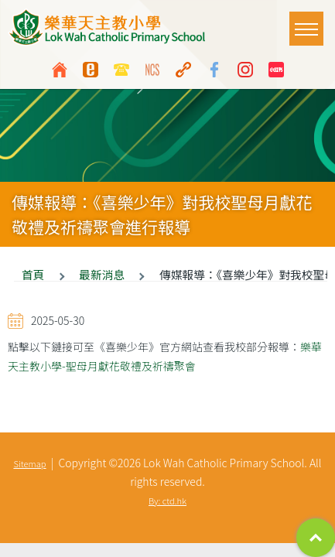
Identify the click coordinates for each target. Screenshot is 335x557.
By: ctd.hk (167, 500)
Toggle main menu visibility (309, 21)
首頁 (33, 274)
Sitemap (29, 463)
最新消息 (102, 274)
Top (315, 537)
